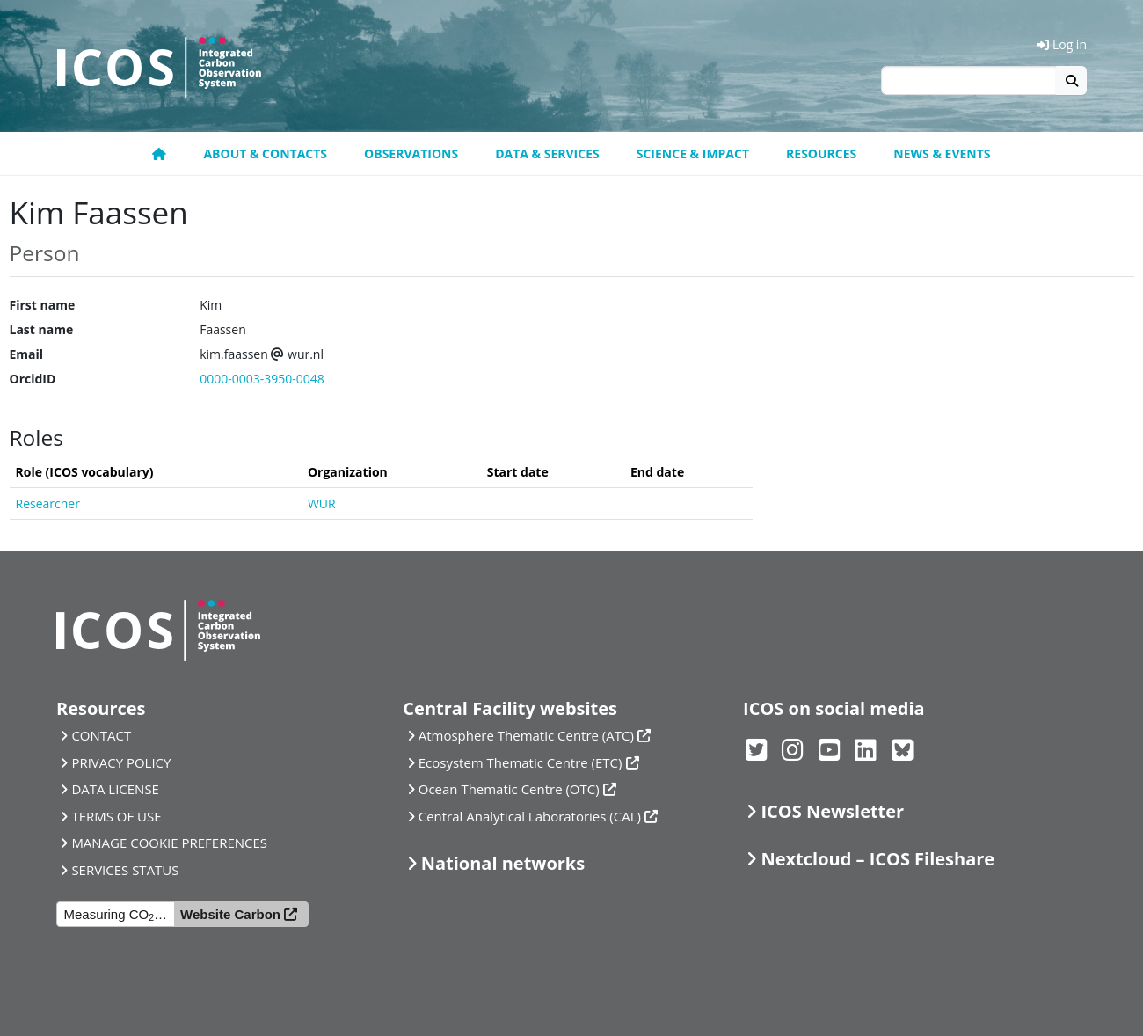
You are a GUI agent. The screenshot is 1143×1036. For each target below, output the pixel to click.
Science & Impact (693, 153)
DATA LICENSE (115, 789)
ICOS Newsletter (832, 811)
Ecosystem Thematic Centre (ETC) (520, 762)
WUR (322, 503)
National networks (503, 863)
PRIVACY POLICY (121, 762)
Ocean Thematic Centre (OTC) (509, 789)
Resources (821, 153)
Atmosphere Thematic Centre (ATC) (526, 735)
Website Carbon (230, 914)
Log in (1062, 44)
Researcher (48, 503)
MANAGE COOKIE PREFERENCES (169, 842)
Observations (411, 153)
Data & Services (547, 153)
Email (27, 354)
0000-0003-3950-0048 (262, 378)
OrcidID (33, 378)
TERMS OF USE (116, 816)
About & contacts (265, 153)
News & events (941, 153)
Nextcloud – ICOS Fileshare (877, 859)
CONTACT (101, 735)
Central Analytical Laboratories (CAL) (530, 816)
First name (43, 304)
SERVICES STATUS (124, 870)
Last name (42, 329)
